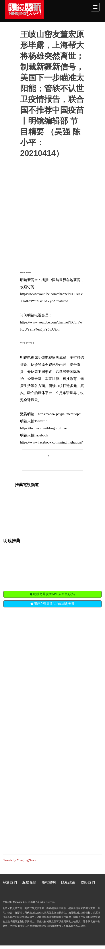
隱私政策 (68, 882)
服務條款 (29, 882)
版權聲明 (49, 882)
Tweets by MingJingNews (19, 860)
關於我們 (10, 882)
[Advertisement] (36, 641)
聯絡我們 (88, 882)
